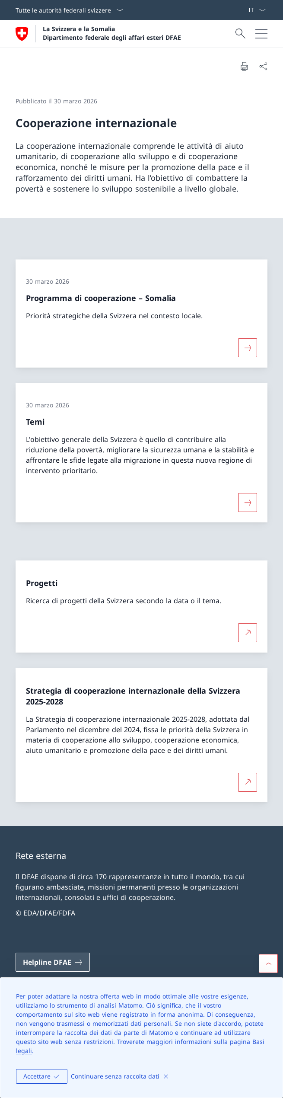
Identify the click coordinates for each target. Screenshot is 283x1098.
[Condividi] (263, 66)
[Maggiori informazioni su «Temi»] (247, 502)
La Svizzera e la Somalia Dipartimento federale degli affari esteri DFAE (112, 33)
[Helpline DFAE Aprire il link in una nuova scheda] (53, 962)
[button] (268, 963)
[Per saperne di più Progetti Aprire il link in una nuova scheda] (247, 632)
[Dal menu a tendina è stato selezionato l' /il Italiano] (256, 10)
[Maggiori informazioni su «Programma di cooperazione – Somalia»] (247, 347)
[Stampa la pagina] (244, 66)
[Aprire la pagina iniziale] (98, 33)
